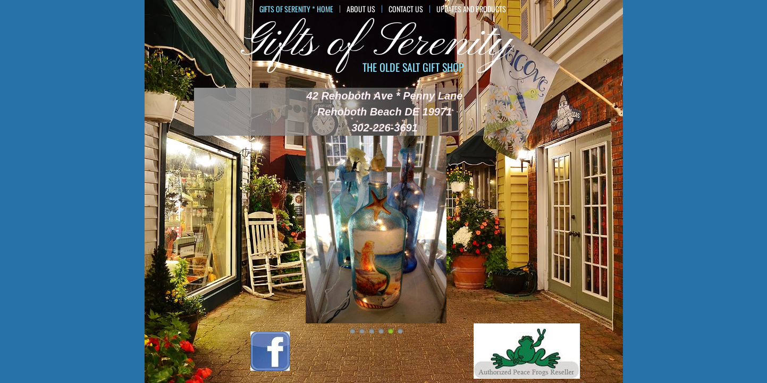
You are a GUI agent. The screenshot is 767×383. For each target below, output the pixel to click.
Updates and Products (471, 9)
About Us (361, 9)
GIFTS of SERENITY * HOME (296, 9)
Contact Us (406, 9)
